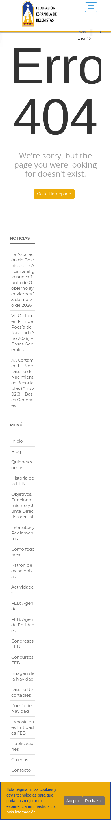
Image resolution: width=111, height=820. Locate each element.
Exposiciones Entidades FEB (22, 727)
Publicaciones (22, 746)
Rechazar (93, 800)
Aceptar (73, 800)
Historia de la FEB (22, 480)
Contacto (21, 770)
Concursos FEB (22, 660)
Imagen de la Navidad (22, 676)
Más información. (21, 812)
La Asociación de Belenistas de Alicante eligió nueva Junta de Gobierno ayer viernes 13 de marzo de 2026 (23, 280)
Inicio (81, 32)
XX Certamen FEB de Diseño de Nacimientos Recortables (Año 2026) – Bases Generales (22, 382)
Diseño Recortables (22, 692)
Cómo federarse (22, 551)
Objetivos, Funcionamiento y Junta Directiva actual (22, 505)
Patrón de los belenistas (22, 571)
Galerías (19, 759)
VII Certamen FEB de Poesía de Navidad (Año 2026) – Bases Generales (22, 332)
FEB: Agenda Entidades (22, 625)
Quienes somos (21, 464)
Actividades (22, 589)
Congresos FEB (22, 643)
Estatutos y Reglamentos (23, 533)
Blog (16, 451)
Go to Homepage (54, 193)
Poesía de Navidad (21, 708)
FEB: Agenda (22, 605)
